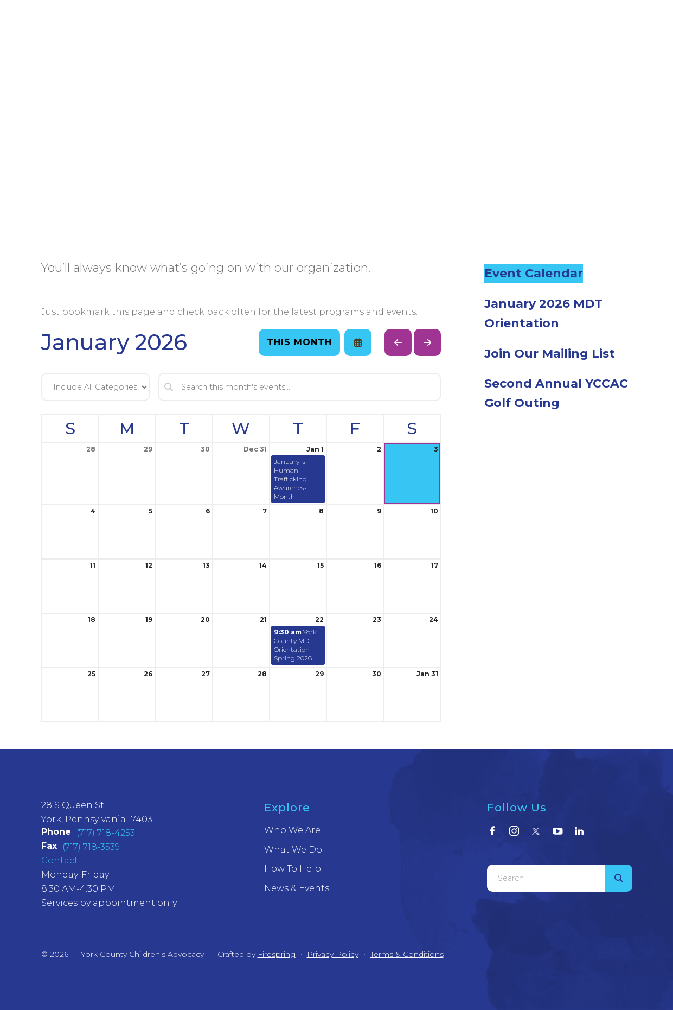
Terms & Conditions (407, 954)
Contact (59, 860)
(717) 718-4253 (105, 833)
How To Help (292, 868)
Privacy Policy (332, 954)
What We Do (293, 849)
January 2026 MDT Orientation (543, 313)
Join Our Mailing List (549, 353)
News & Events (296, 888)
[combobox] (546, 878)
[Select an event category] (95, 387)
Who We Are (292, 830)
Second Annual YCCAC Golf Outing (556, 393)
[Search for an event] (299, 387)
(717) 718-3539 (91, 847)
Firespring (277, 954)
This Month (299, 342)
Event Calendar (533, 273)
